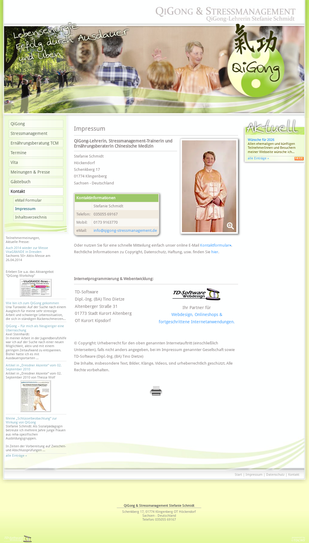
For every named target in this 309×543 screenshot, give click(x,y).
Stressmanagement (29, 133)
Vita (14, 162)
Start (238, 475)
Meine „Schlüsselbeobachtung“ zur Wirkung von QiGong (31, 420)
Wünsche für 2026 (261, 140)
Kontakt (18, 191)
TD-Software (86, 291)
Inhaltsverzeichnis (31, 217)
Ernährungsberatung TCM (35, 143)
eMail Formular (28, 200)
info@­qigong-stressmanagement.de (125, 230)
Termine (19, 152)
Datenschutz (275, 475)
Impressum (25, 208)
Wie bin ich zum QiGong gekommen (32, 303)
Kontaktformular (215, 245)
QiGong (18, 123)
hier (214, 252)
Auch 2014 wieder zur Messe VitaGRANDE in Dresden (27, 250)
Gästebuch (20, 181)
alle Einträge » (17, 456)
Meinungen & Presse (30, 172)
